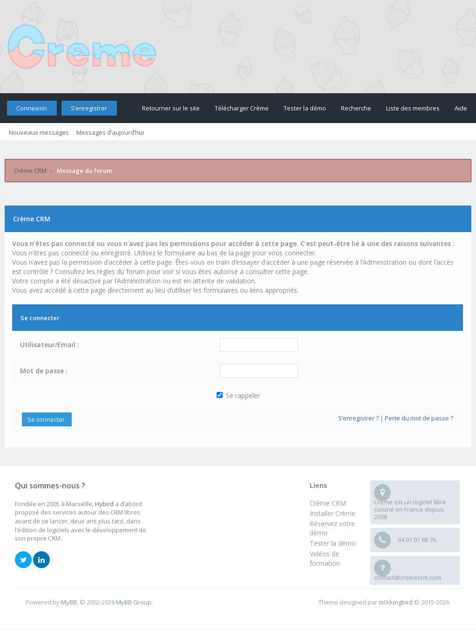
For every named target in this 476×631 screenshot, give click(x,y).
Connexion (31, 108)
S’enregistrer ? (358, 418)
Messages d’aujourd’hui (110, 132)
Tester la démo (305, 108)
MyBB (69, 602)
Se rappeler (238, 395)
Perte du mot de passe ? (419, 418)
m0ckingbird (396, 602)
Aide (461, 108)
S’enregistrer (89, 108)
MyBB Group (133, 602)
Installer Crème (332, 513)
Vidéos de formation (325, 558)
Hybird (104, 504)
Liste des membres (413, 108)
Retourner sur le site (171, 108)
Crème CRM (30, 170)
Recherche (356, 108)
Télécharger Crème (242, 108)
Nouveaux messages (39, 132)
